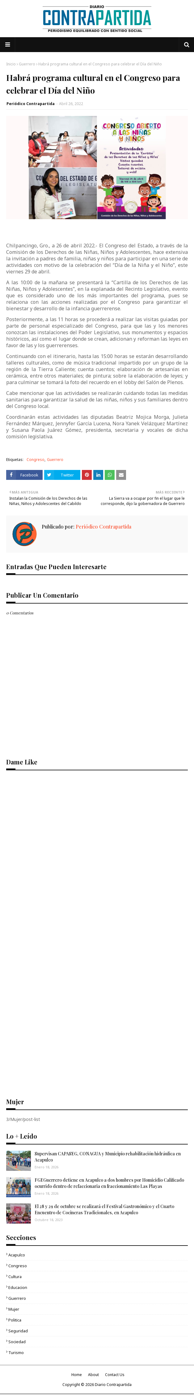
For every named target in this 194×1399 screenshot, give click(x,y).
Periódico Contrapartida (30, 103)
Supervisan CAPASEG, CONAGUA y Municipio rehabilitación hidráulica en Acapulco (108, 1157)
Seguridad (18, 1331)
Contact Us (114, 1374)
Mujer (13, 1309)
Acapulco (16, 1255)
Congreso (35, 459)
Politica (14, 1320)
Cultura (15, 1276)
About (93, 1374)
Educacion (17, 1287)
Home (76, 1374)
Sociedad (17, 1341)
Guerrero (27, 64)
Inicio (11, 64)
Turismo (16, 1352)
